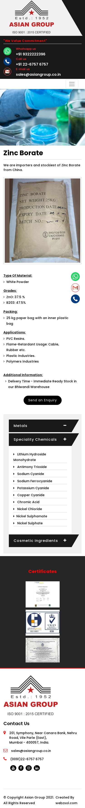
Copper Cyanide (28, 495)
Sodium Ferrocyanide (32, 481)
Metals (20, 425)
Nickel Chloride (27, 509)
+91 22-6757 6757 (32, 64)
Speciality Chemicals (35, 439)
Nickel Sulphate (28, 523)
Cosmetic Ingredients (36, 540)
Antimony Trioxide (30, 467)
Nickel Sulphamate (30, 516)
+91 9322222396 (30, 54)
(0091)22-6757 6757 (27, 759)
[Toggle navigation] (72, 84)
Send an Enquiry (42, 400)
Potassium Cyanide (31, 488)
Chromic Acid (26, 502)
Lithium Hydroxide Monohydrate (29, 457)
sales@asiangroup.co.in (38, 74)
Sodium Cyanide (28, 474)
